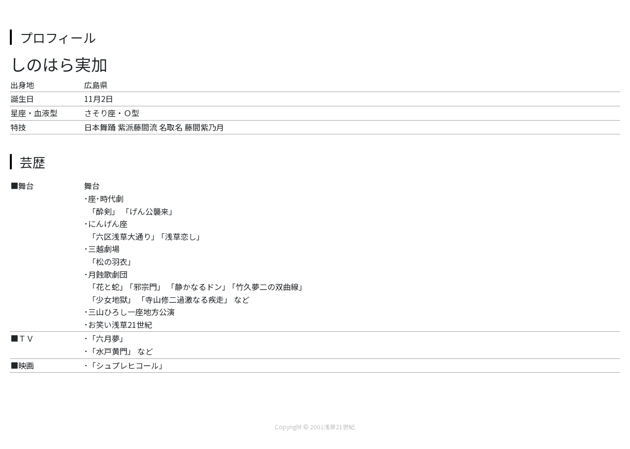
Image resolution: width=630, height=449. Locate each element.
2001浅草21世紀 (332, 426)
